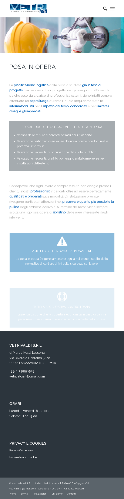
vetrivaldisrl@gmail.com (27, 376)
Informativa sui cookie (23, 457)
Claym (58, 488)
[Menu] (112, 9)
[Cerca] (103, 8)
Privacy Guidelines (21, 450)
